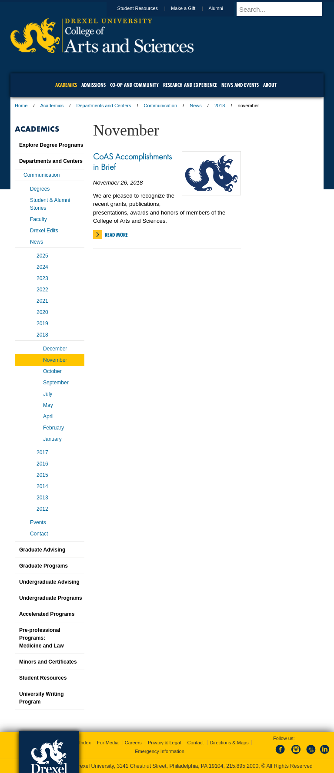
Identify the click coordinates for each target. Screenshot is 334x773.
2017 (42, 452)
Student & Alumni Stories (50, 204)
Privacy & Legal (164, 742)
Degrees (40, 189)
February (53, 428)
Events (38, 522)
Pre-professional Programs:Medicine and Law (41, 638)
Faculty (38, 219)
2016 (42, 464)
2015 (42, 475)
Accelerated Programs (46, 614)
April (48, 416)
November (55, 360)
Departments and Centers (103, 105)
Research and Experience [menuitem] (190, 85)
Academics (52, 105)
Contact (39, 534)
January (52, 439)
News (196, 105)
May (48, 405)
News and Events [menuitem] (240, 85)
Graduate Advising (42, 550)
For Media (108, 742)
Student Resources (146, 8)
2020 (42, 312)
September (56, 383)
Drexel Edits (44, 231)
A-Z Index (80, 742)
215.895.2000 (242, 766)
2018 (219, 105)
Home (21, 105)
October (52, 371)
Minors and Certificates (48, 662)
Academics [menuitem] (66, 85)
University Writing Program (41, 698)
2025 (42, 256)
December (55, 349)
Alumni (224, 8)
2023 (42, 278)
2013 (42, 498)
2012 (42, 509)
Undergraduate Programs (50, 598)
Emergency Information (159, 751)
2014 (42, 486)
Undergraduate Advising (49, 582)
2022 (42, 290)
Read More (116, 234)
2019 (42, 323)
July (47, 394)
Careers (133, 742)
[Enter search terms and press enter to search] (284, 9)
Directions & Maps (229, 742)
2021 (42, 301)
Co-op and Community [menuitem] (134, 85)
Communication (160, 105)
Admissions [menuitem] (93, 85)
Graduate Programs (43, 566)
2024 (42, 267)
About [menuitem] (270, 85)
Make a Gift (191, 8)
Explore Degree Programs (51, 145)
